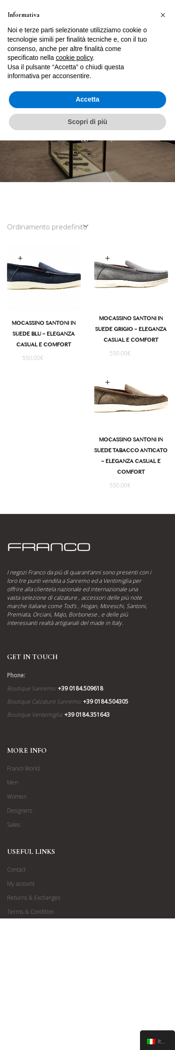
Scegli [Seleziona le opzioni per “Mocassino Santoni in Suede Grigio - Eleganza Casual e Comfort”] (107, 258)
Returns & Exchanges (33, 928)
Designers (19, 840)
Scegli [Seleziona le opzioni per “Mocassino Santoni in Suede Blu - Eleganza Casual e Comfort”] (20, 258)
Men (12, 812)
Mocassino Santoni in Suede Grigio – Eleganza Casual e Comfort (131, 330)
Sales (13, 855)
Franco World (23, 798)
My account (21, 914)
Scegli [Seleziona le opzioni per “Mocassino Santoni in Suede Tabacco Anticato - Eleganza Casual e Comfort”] (104, 383)
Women (17, 826)
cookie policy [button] (74, 57)
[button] (162, 14)
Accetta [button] (87, 99)
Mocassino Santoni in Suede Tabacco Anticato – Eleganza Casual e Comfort (127, 458)
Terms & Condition (30, 942)
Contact (16, 899)
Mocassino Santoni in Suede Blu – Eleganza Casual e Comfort (44, 335)
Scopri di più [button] (87, 121)
